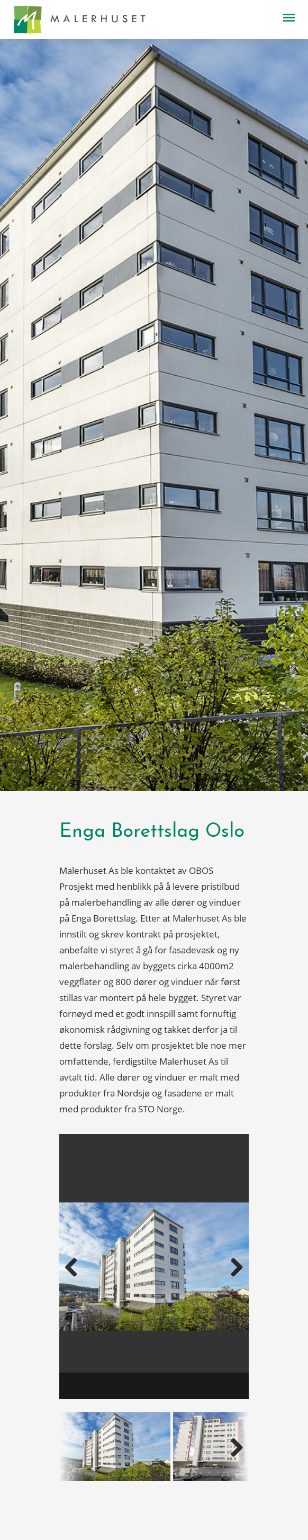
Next (223, 1276)
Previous (84, 1276)
